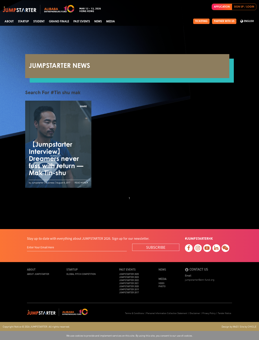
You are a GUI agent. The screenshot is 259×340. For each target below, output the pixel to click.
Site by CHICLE (248, 326)
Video (161, 283)
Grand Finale (59, 21)
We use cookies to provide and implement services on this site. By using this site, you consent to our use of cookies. (129, 335)
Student (39, 21)
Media (110, 21)
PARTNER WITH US (224, 21)
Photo (161, 286)
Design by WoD (230, 326)
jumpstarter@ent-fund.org (199, 279)
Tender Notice (224, 313)
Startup (23, 21)
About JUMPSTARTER (38, 273)
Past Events (81, 21)
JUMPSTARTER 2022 (129, 280)
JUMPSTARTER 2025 (129, 273)
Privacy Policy (208, 313)
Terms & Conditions (134, 313)
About (9, 21)
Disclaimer (195, 313)
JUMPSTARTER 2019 (129, 289)
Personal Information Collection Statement (166, 313)
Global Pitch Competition (81, 273)
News (98, 21)
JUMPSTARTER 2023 (129, 276)
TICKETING (201, 21)
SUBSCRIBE (155, 247)
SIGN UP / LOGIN (244, 7)
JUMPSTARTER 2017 (129, 292)
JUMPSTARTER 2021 (129, 283)
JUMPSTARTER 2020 (129, 286)
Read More (81, 182)
